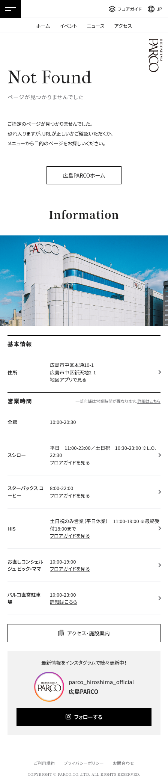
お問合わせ (123, 763)
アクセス (123, 25)
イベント (68, 25)
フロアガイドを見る (70, 462)
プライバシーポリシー (84, 763)
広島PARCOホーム (84, 175)
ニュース (96, 25)
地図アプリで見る (68, 379)
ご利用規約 (44, 763)
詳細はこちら (148, 401)
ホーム (43, 25)
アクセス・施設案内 (88, 633)
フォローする (88, 717)
